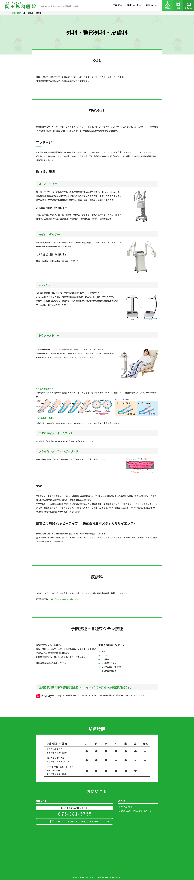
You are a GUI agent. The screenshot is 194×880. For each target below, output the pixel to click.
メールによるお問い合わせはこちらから (77, 821)
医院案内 (117, 5)
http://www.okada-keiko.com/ (64, 599)
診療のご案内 (134, 5)
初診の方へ (152, 5)
